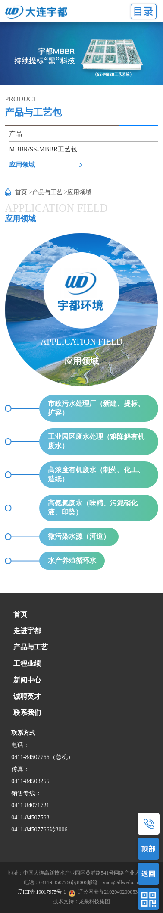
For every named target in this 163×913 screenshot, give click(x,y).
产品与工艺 (30, 647)
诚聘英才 (27, 696)
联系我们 (27, 712)
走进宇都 (27, 630)
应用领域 (22, 164)
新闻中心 (27, 680)
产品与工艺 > (49, 192)
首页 (20, 614)
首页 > (23, 192)
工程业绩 (27, 663)
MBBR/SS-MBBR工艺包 (43, 149)
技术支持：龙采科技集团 (81, 901)
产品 (15, 133)
